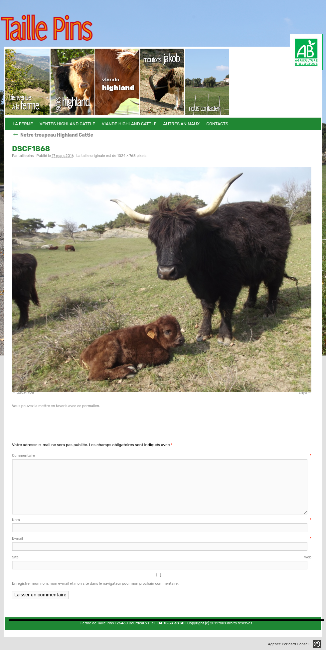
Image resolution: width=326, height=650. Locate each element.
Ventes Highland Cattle (72, 82)
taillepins (26, 156)
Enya (302, 392)
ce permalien (88, 406)
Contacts (207, 82)
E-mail (161, 538)
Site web (161, 557)
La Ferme (27, 82)
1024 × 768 (126, 156)
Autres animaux (162, 82)
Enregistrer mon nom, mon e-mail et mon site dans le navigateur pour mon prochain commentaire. (95, 583)
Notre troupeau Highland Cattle (52, 135)
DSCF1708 (25, 392)
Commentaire (161, 455)
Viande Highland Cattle (117, 82)
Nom (161, 520)
